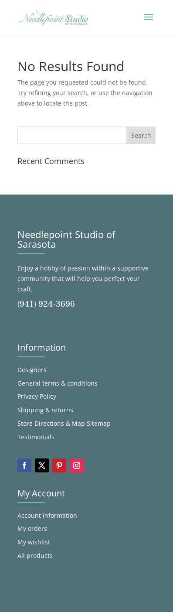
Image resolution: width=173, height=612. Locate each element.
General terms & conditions (57, 383)
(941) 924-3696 (46, 304)
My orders (32, 528)
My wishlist (33, 542)
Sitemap (99, 423)
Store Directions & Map (51, 423)
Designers (32, 370)
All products (35, 555)
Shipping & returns (45, 410)
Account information (47, 515)
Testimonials (35, 437)
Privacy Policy (36, 396)
